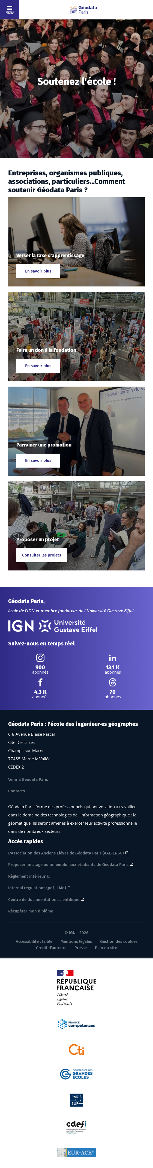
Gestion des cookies (118, 941)
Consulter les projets (41, 555)
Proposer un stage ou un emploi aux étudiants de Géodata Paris (68, 864)
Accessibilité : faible (34, 941)
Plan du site (106, 947)
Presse (80, 947)
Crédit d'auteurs (51, 947)
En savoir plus (38, 271)
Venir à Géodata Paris (28, 779)
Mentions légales (76, 941)
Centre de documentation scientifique (43, 899)
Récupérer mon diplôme (30, 911)
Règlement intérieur (27, 876)
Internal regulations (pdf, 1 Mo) (37, 887)
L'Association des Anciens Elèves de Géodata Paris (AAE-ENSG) (66, 853)
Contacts (16, 791)
